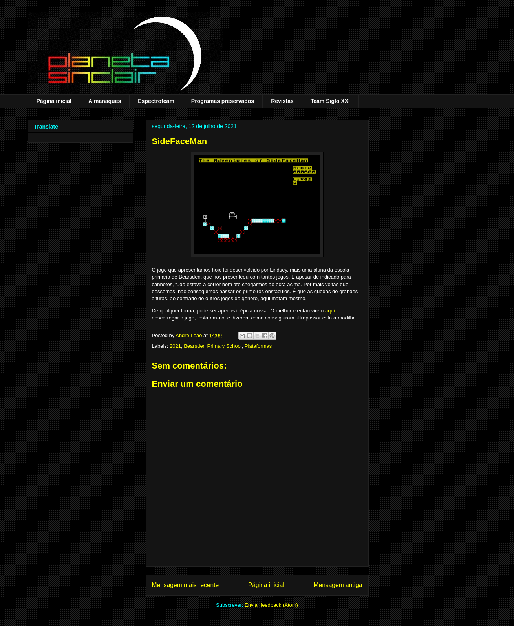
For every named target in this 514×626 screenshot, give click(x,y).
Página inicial (54, 101)
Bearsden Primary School (212, 346)
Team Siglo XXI (330, 101)
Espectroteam (156, 101)
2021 (175, 346)
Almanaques (104, 101)
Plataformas (258, 346)
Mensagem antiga (338, 585)
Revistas (282, 101)
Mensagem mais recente (185, 585)
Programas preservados (222, 101)
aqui (330, 311)
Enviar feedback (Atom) (271, 605)
